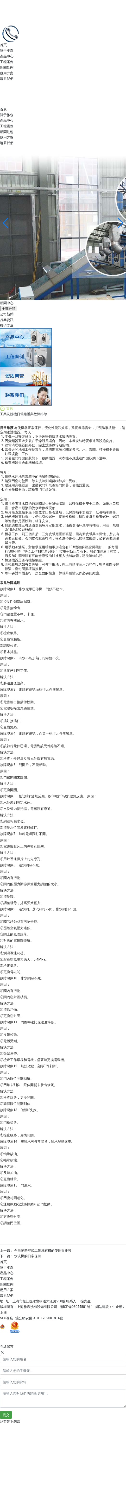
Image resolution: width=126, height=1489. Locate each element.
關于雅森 (6, 50)
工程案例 (6, 62)
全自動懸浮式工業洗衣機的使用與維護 (42, 1250)
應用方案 (6, 73)
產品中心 (6, 56)
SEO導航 (7, 1318)
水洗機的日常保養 (27, 1256)
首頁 (3, 45)
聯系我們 (6, 79)
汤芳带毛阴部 (10, 1421)
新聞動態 (6, 67)
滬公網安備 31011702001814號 (39, 1318)
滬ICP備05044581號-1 (76, 1307)
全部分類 (8, 308)
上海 (3, 1312)
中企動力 (119, 1307)
